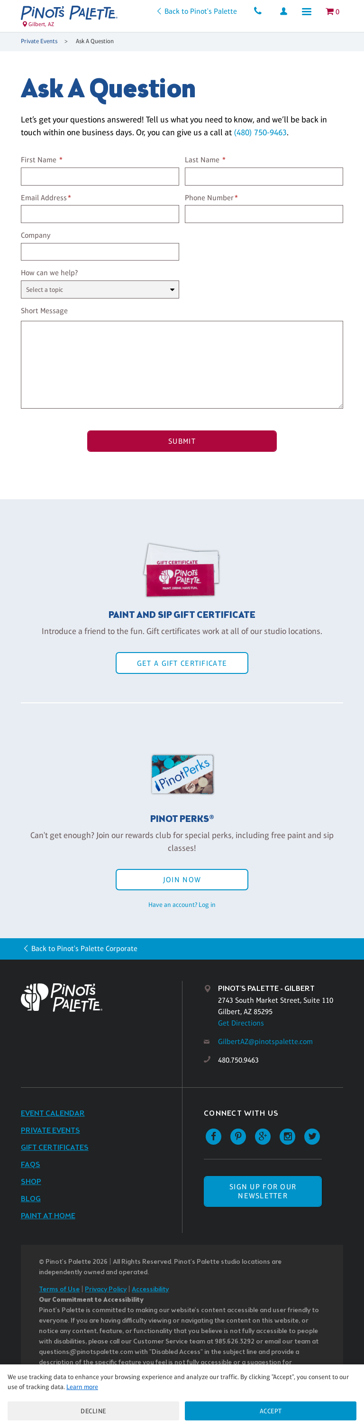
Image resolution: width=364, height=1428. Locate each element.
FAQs (30, 1165)
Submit (182, 441)
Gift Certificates (55, 1148)
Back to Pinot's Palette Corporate (84, 948)
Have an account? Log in (182, 904)
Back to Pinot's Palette (200, 11)
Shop (31, 1182)
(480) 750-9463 (260, 132)
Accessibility (150, 1289)
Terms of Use (59, 1289)
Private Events (39, 41)
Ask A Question (95, 41)
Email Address (44, 197)
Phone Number (209, 197)
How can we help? (49, 272)
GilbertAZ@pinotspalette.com (265, 1041)
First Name (38, 159)
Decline (93, 1411)
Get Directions (241, 1022)
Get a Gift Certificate (182, 663)
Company (36, 235)
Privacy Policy (106, 1289)
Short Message (44, 310)
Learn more (82, 1387)
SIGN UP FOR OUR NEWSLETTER (262, 1191)
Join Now (182, 879)
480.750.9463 (238, 1059)
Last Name (202, 159)
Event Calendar (53, 1114)
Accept (271, 1411)
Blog (31, 1199)
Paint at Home (48, 1216)
